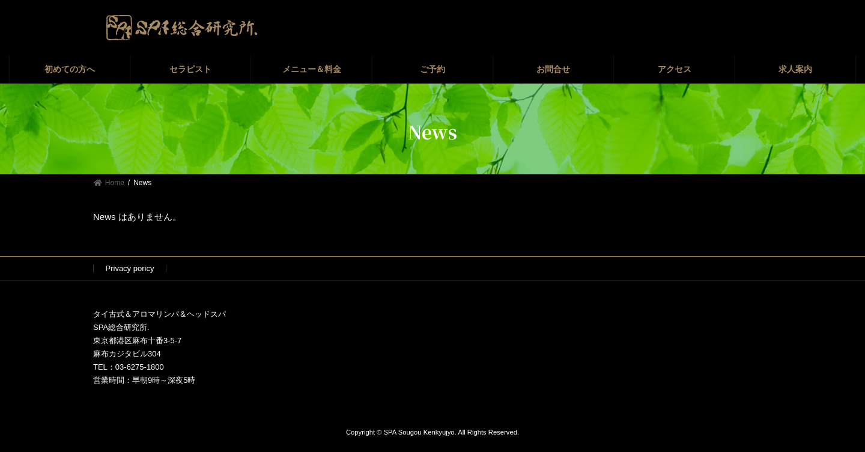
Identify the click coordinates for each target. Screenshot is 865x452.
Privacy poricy (130, 268)
